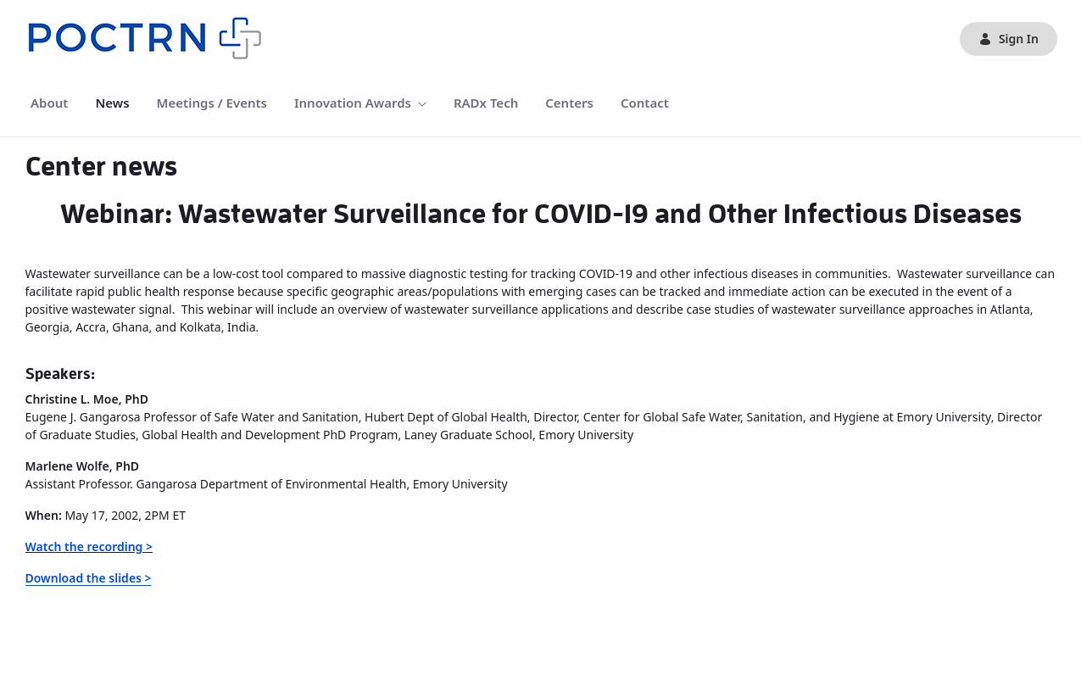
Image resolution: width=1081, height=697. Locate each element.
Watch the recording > (89, 546)
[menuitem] (49, 103)
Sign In (1008, 39)
